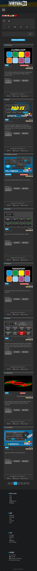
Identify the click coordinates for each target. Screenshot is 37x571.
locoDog (31, 66)
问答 (10, 519)
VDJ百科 (11, 521)
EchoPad (7, 209)
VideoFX (7, 318)
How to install (25, 96)
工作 (10, 538)
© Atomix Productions (18, 569)
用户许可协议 (12, 542)
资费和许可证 (12, 501)
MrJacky (31, 338)
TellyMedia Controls (11, 154)
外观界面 (11, 503)
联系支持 (11, 515)
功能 (10, 499)
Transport (8, 263)
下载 (10, 496)
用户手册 (11, 517)
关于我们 (11, 535)
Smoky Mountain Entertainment (25, 396)
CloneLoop (8, 45)
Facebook (12, 555)
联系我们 (11, 537)
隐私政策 (11, 540)
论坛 (10, 522)
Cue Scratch (8, 427)
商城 (10, 497)
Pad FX (7, 99)
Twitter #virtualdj (14, 560)
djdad (31, 119)
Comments (16, 96)
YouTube (12, 556)
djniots (31, 228)
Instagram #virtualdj (15, 558)
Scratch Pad (8, 373)
